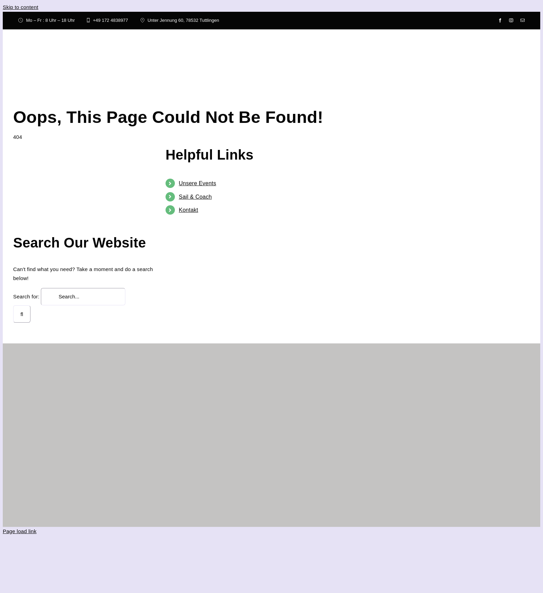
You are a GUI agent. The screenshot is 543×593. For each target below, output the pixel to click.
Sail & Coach (195, 197)
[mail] (522, 20)
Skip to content (20, 7)
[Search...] (83, 296)
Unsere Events (197, 183)
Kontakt (188, 210)
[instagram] (511, 20)
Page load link (19, 531)
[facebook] (500, 20)
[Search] (21, 314)
